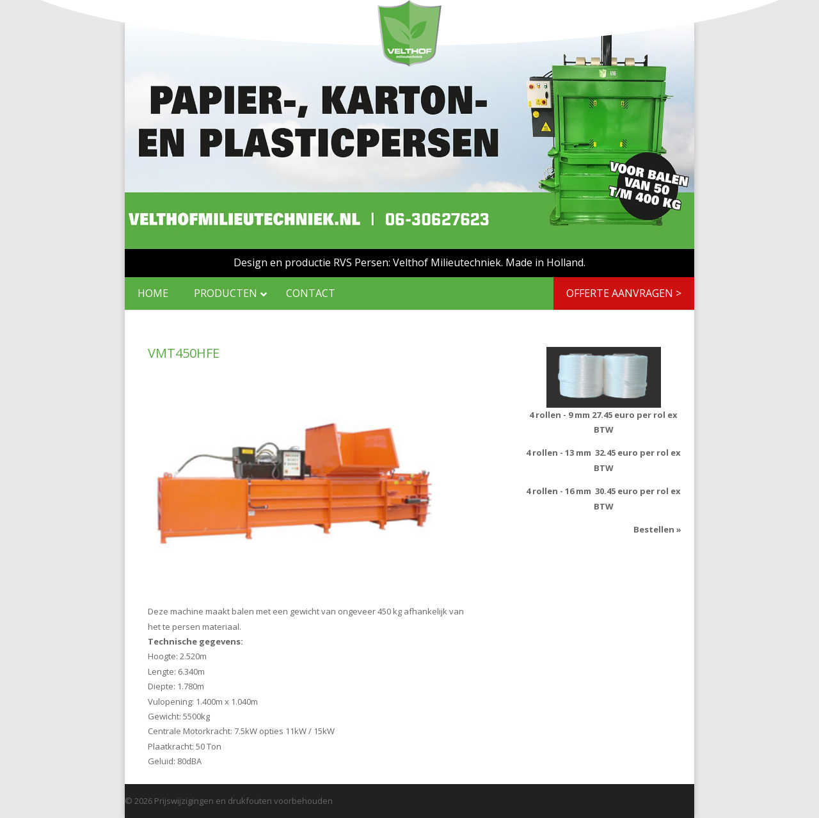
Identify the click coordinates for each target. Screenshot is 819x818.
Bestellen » (657, 529)
